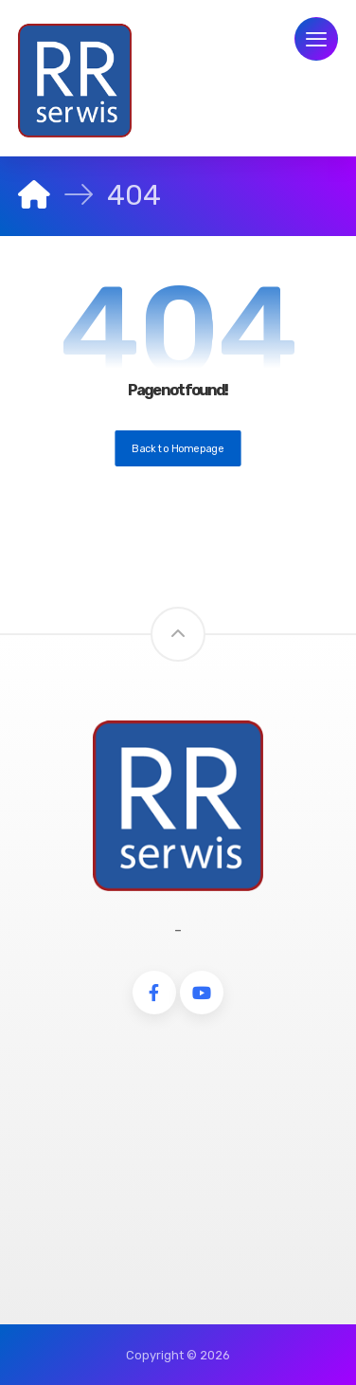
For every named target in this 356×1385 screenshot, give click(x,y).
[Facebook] (154, 992)
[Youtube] (201, 992)
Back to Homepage (177, 448)
